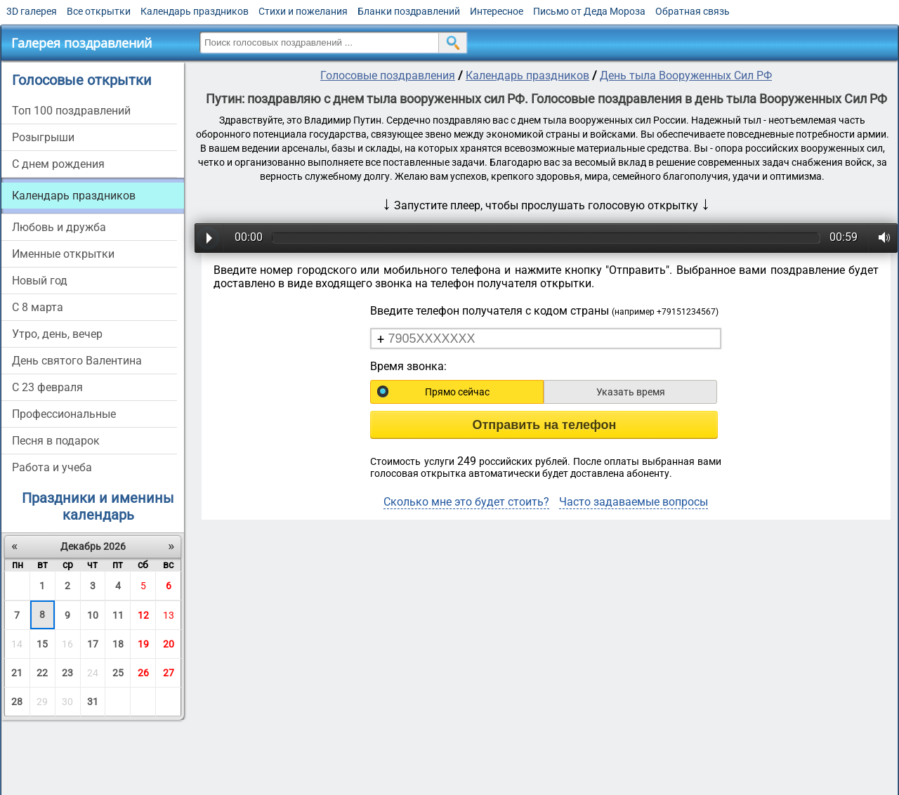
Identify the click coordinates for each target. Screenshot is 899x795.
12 (143, 615)
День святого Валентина (77, 360)
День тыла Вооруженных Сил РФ (686, 75)
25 (118, 672)
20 (168, 644)
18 (118, 644)
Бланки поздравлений (408, 11)
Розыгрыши (43, 137)
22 (42, 672)
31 (92, 701)
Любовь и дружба (59, 227)
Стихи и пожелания (303, 11)
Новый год (39, 280)
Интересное (496, 11)
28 (16, 701)
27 (168, 672)
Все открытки (99, 11)
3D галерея (31, 11)
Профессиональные (64, 414)
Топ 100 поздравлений (71, 110)
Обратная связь (692, 11)
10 (92, 615)
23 (67, 672)
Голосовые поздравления (387, 75)
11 (118, 615)
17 (92, 644)
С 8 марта (37, 307)
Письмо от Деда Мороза (589, 11)
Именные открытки (63, 254)
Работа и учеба (52, 467)
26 (143, 672)
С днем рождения (58, 164)
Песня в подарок (56, 440)
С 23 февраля (47, 387)
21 (16, 672)
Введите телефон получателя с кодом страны (544, 310)
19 (143, 644)
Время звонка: (408, 366)
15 (42, 644)
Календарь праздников (194, 11)
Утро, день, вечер (57, 334)
